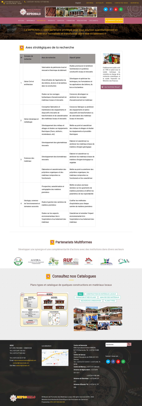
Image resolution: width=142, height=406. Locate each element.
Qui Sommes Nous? (112, 87)
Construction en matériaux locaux (101, 294)
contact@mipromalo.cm (21, 363)
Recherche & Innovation (91, 301)
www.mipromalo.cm (22, 365)
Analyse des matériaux (109, 297)
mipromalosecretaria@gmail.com (25, 360)
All (80, 294)
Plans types (110, 301)
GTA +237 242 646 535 (57, 402)
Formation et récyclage (86, 297)
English (78, 3)
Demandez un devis (114, 20)
